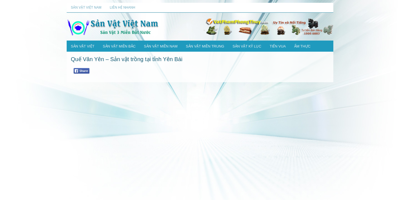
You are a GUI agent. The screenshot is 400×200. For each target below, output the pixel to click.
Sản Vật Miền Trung (205, 46)
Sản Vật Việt (82, 46)
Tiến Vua (278, 46)
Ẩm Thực (302, 46)
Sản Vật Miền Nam (161, 46)
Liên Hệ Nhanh (122, 7)
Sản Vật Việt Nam (86, 7)
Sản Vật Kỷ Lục (246, 46)
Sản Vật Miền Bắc (119, 46)
